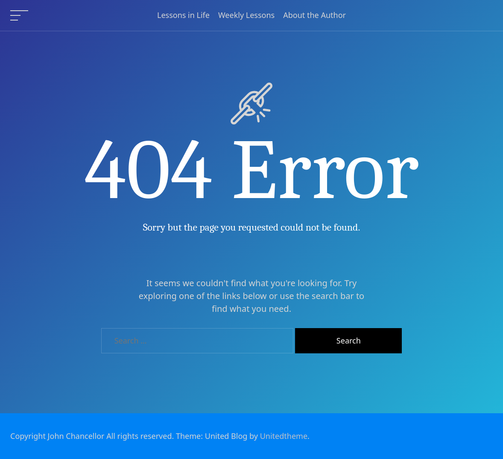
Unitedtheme (283, 436)
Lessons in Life (183, 15)
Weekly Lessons (246, 15)
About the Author (314, 15)
